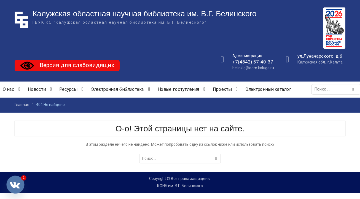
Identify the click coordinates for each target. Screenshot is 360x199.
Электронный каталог (268, 89)
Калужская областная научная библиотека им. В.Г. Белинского (145, 14)
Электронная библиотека (117, 89)
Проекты (222, 89)
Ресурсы (68, 89)
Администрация (247, 56)
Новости (37, 89)
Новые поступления (178, 89)
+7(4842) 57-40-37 (252, 62)
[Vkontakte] (15, 184)
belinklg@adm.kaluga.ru (253, 68)
